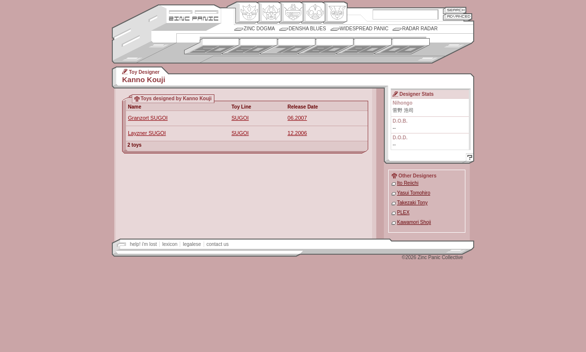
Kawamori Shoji (414, 222)
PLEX (403, 212)
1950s (212, 46)
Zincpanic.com (193, 18)
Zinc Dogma (259, 28)
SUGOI (240, 118)
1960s (250, 46)
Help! (468, 159)
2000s (402, 46)
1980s (326, 46)
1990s (364, 46)
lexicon (169, 244)
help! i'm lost (143, 244)
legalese (192, 244)
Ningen (313, 12)
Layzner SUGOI (147, 133)
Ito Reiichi (408, 183)
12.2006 (297, 133)
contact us (218, 244)
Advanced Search (457, 17)
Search (454, 10)
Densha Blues (307, 28)
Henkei (269, 12)
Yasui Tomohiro (413, 193)
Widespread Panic (364, 28)
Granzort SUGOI (147, 118)
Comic (335, 12)
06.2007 (297, 118)
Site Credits (193, 11)
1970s (288, 46)
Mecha (291, 12)
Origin (247, 12)
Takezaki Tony (412, 202)
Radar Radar (420, 28)
